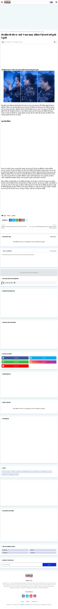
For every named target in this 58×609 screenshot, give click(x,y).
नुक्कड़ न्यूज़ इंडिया (9, 283)
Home (2, 31)
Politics (13, 471)
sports (7, 31)
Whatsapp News (26, 471)
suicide (16, 474)
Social (8, 215)
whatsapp (16, 362)
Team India (14, 168)
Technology (43, 471)
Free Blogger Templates (45, 604)
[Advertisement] (29, 17)
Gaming (10, 474)
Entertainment (36, 471)
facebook (16, 358)
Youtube (32, 552)
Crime (8, 471)
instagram (44, 362)
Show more (53, 236)
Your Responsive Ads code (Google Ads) (29, 272)
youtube (16, 366)
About (27, 601)
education (4, 474)
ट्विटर (15, 181)
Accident (19, 471)
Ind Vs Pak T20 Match (32, 105)
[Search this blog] (22, 564)
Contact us (34, 601)
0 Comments (53, 251)
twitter (44, 358)
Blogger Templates (25, 604)
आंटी (19, 113)
